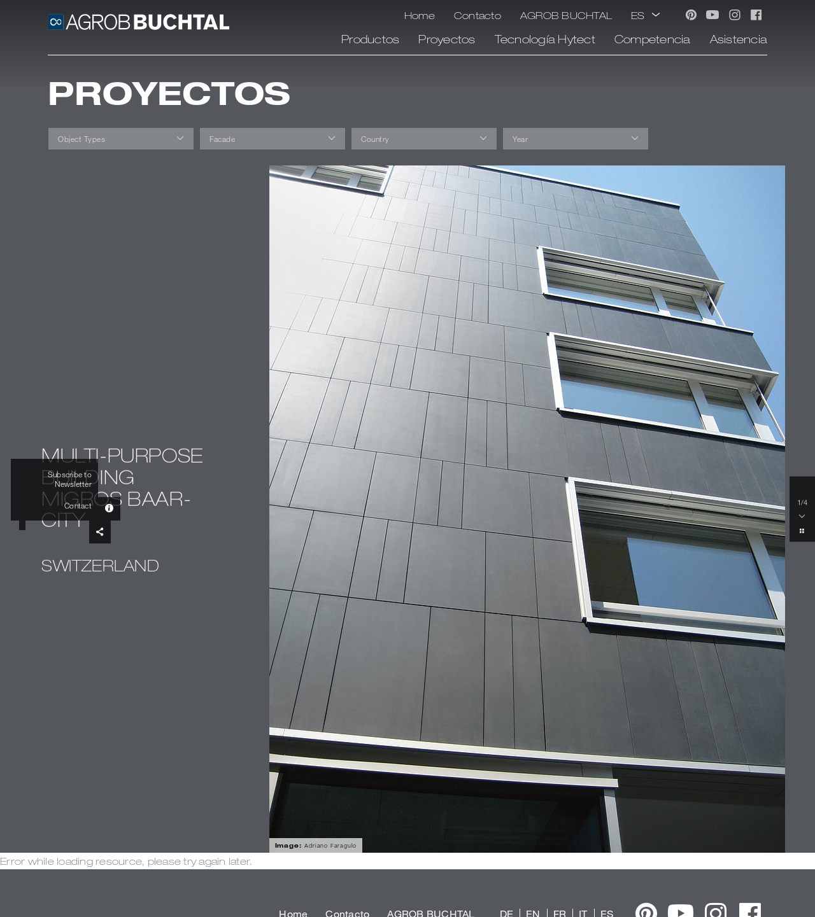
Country (375, 139)
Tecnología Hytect (545, 39)
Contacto (477, 15)
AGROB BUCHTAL (566, 15)
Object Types (81, 139)
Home (419, 15)
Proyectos (446, 39)
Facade (222, 139)
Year (520, 139)
